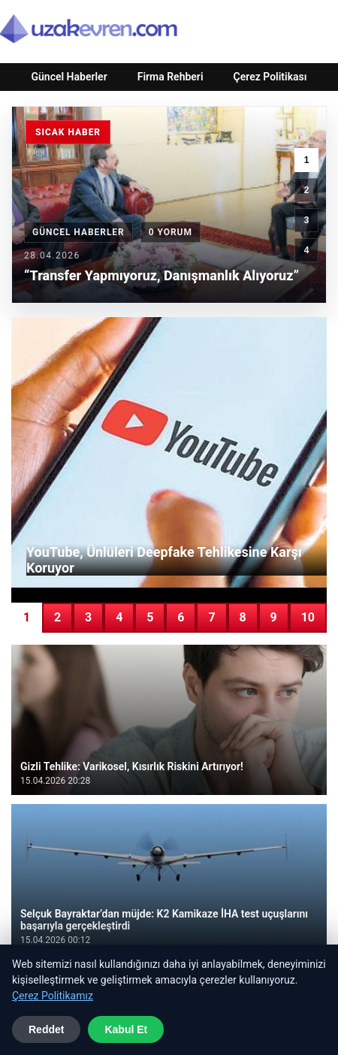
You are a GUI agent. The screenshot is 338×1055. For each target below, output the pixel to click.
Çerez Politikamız (52, 996)
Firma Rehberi (170, 77)
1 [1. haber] (306, 160)
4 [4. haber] (306, 250)
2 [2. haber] (306, 190)
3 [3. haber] (306, 220)
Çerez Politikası (270, 77)
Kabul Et (125, 1029)
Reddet (46, 1029)
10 (308, 617)
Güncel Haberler (69, 77)
